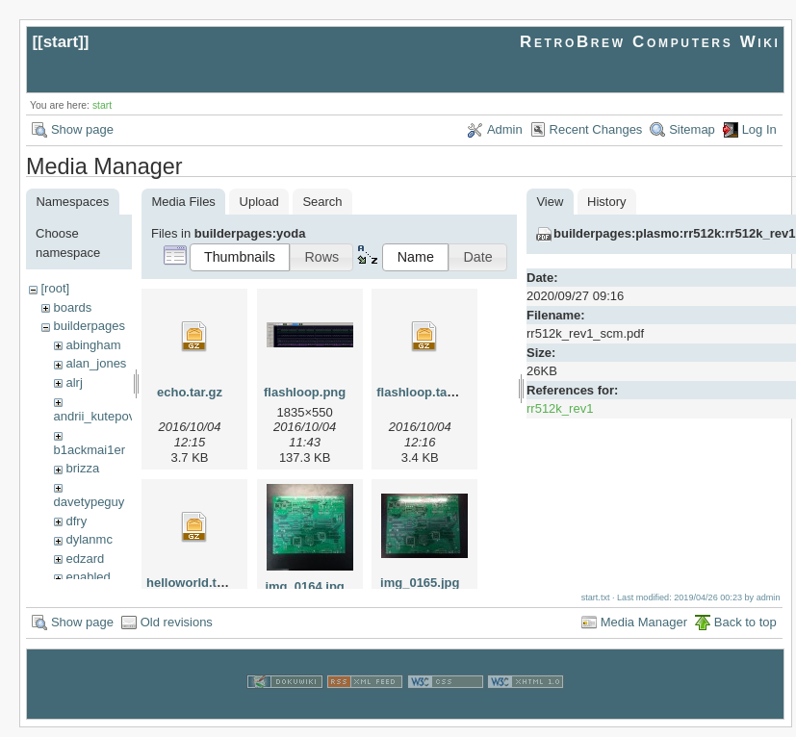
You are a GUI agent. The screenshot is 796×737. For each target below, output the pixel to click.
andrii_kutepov (95, 416)
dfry (76, 521)
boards (72, 307)
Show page (82, 129)
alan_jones (95, 363)
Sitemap (692, 129)
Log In (759, 129)
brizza (82, 468)
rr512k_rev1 (559, 408)
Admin (505, 129)
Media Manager (644, 631)
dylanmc (88, 539)
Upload (259, 201)
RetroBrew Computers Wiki (650, 42)
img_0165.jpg (419, 582)
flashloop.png (305, 392)
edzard (84, 558)
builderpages (88, 325)
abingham (92, 345)
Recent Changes (596, 129)
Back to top (745, 631)
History (606, 201)
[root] (54, 288)
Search (322, 201)
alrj (73, 382)
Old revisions (177, 631)
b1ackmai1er (89, 450)
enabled (87, 577)
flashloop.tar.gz (422, 392)
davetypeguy (89, 502)
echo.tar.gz (189, 392)
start (61, 42)
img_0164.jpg (304, 586)
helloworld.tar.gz (195, 582)
